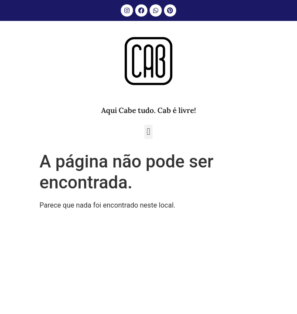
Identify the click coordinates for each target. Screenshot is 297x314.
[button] (148, 132)
